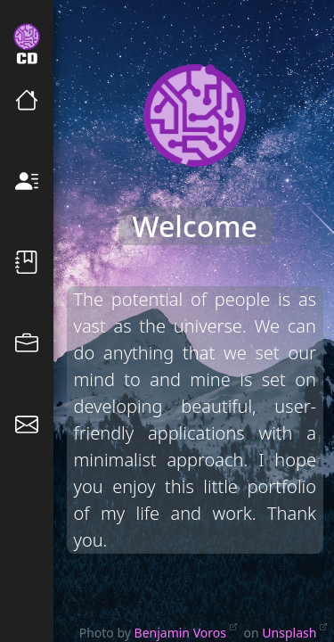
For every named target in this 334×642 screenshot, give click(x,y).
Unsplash (289, 632)
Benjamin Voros (180, 632)
